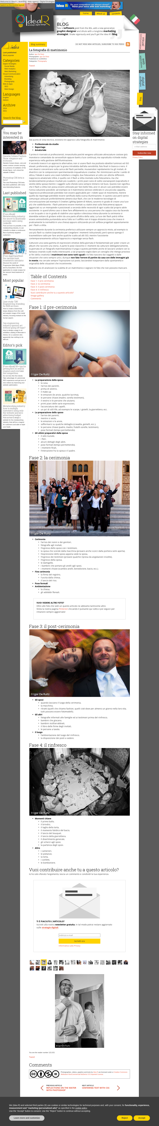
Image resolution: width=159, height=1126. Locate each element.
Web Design (9, 89)
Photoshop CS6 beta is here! (13, 178)
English (6, 97)
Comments (36, 298)
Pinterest (63, 608)
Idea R (95, 1072)
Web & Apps (8, 84)
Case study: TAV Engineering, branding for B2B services (14, 304)
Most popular (8, 55)
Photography (9, 81)
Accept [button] (141, 1118)
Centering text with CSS (95, 1087)
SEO (6, 86)
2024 (5, 108)
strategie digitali (50, 927)
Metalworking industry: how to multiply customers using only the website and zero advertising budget (14, 411)
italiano (6, 100)
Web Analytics (9, 69)
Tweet (32, 65)
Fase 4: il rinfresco (40, 289)
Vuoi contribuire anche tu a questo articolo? (52, 292)
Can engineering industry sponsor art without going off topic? (14, 325)
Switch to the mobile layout (12, 5)
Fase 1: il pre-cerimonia (42, 280)
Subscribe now (144, 153)
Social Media (9, 66)
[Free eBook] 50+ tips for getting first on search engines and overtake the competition (14, 370)
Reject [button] (125, 1118)
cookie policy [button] (81, 1108)
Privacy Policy (138, 157)
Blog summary (38, 44)
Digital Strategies (9, 64)
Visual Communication (11, 74)
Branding (7, 79)
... (3, 113)
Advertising (8, 76)
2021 (5, 111)
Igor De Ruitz (39, 54)
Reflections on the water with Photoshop (61, 1088)
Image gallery (37, 295)
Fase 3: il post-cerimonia (43, 286)
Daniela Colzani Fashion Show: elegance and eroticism (14, 158)
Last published (9, 52)
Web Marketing (10, 71)
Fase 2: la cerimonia (40, 283)
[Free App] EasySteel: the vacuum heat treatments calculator (13, 258)
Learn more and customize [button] (27, 1118)
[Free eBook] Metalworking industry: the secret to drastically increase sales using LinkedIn (14, 219)
